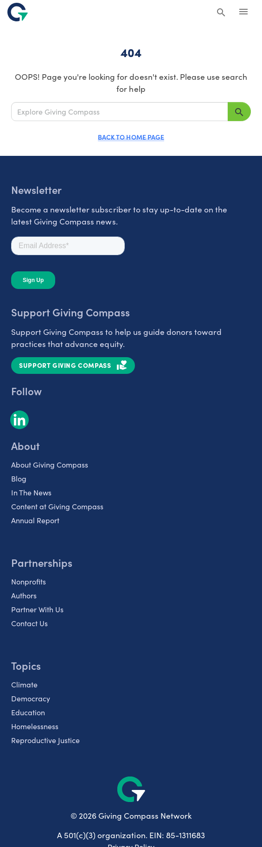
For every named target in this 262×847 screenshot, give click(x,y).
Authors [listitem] (24, 595)
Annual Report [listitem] (35, 520)
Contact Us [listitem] (29, 623)
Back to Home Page (131, 136)
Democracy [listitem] (30, 698)
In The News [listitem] (31, 492)
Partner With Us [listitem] (37, 609)
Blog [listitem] (18, 478)
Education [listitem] (28, 712)
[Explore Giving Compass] (119, 111)
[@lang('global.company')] (17, 12)
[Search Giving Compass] (221, 13)
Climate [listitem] (24, 684)
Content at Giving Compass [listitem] (57, 506)
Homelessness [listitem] (34, 726)
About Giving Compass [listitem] (49, 464)
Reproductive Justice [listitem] (45, 740)
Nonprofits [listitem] (28, 581)
